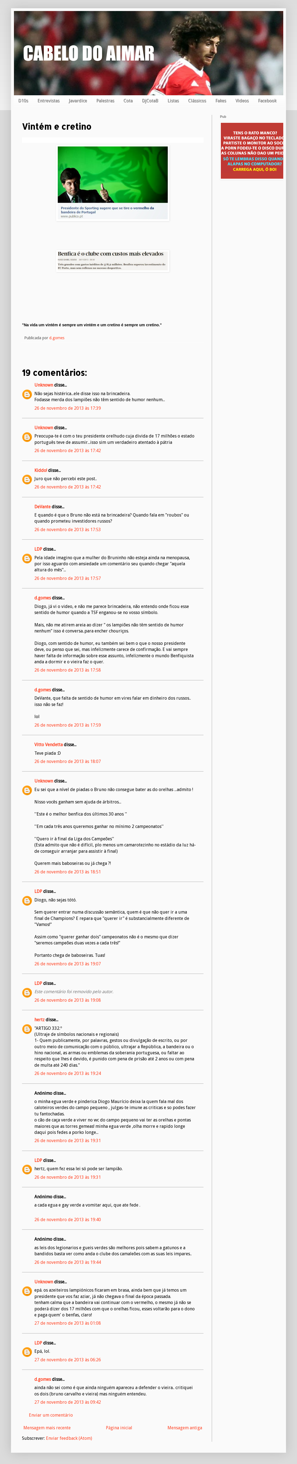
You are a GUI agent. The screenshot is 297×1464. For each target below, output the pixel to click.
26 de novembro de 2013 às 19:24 (67, 1073)
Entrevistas (48, 100)
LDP (38, 549)
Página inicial (119, 1427)
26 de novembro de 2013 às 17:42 (67, 450)
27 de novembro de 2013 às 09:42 (67, 1402)
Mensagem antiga (184, 1427)
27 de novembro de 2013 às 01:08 (67, 1323)
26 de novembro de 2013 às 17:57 (67, 578)
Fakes (220, 100)
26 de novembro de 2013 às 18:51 (67, 871)
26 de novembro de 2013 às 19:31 (67, 1140)
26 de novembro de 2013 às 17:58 (67, 670)
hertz (39, 1019)
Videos (242, 100)
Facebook (267, 100)
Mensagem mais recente (47, 1427)
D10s (23, 100)
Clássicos (197, 100)
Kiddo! (40, 470)
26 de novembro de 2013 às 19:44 (67, 1262)
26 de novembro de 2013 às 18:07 (67, 761)
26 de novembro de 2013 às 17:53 (67, 529)
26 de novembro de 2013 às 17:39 (67, 408)
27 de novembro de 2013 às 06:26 (67, 1359)
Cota (128, 100)
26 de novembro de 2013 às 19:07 (67, 963)
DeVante (42, 506)
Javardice (78, 100)
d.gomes (42, 598)
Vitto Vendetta (48, 744)
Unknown (43, 385)
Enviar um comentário (51, 1415)
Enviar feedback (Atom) (69, 1438)
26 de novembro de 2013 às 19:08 (67, 1000)
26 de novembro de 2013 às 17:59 (67, 725)
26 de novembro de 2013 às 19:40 (67, 1219)
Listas (173, 100)
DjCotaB (150, 100)
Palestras (105, 100)
